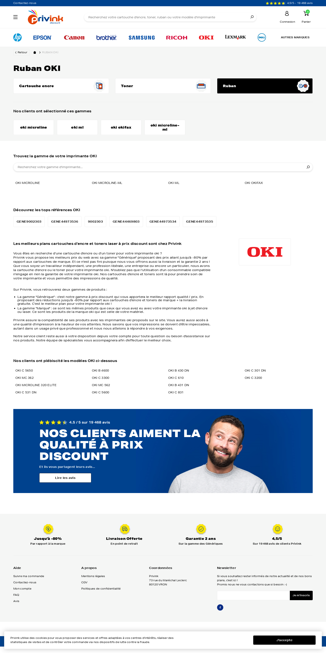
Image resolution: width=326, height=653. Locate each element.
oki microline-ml (108, 190)
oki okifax (254, 190)
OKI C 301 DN (256, 378)
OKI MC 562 (102, 392)
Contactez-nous (24, 3)
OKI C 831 (176, 399)
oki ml (174, 190)
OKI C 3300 (101, 385)
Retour (22, 52)
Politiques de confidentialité (101, 596)
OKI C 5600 (101, 399)
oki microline (28, 190)
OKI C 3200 (254, 385)
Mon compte (22, 596)
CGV (84, 589)
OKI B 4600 (101, 378)
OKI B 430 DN (179, 378)
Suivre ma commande (28, 583)
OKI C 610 (176, 385)
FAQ (16, 602)
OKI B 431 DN (179, 392)
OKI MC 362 (25, 385)
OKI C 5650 (24, 378)
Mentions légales (93, 583)
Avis (16, 608)
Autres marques (295, 37)
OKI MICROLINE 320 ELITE (37, 392)
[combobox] (163, 174)
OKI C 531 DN (26, 399)
